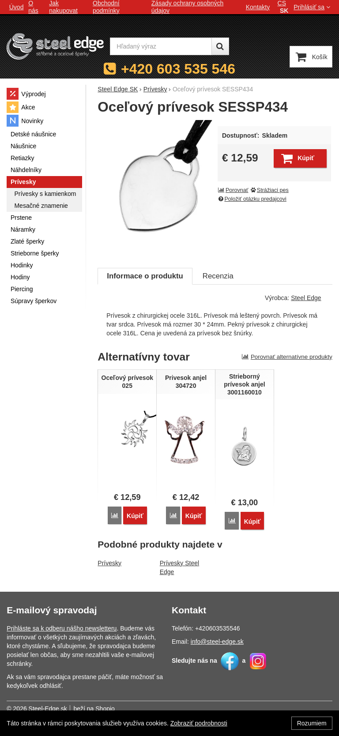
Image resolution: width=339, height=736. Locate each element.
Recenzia (218, 276)
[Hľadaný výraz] (160, 46)
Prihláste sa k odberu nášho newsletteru (62, 628)
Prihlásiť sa (313, 7)
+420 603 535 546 (178, 69)
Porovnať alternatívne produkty (286, 356)
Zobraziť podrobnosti (198, 723)
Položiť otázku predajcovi (252, 199)
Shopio (105, 708)
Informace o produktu (145, 276)
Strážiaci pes (269, 190)
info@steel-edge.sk (217, 641)
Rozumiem (312, 723)
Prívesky (109, 563)
